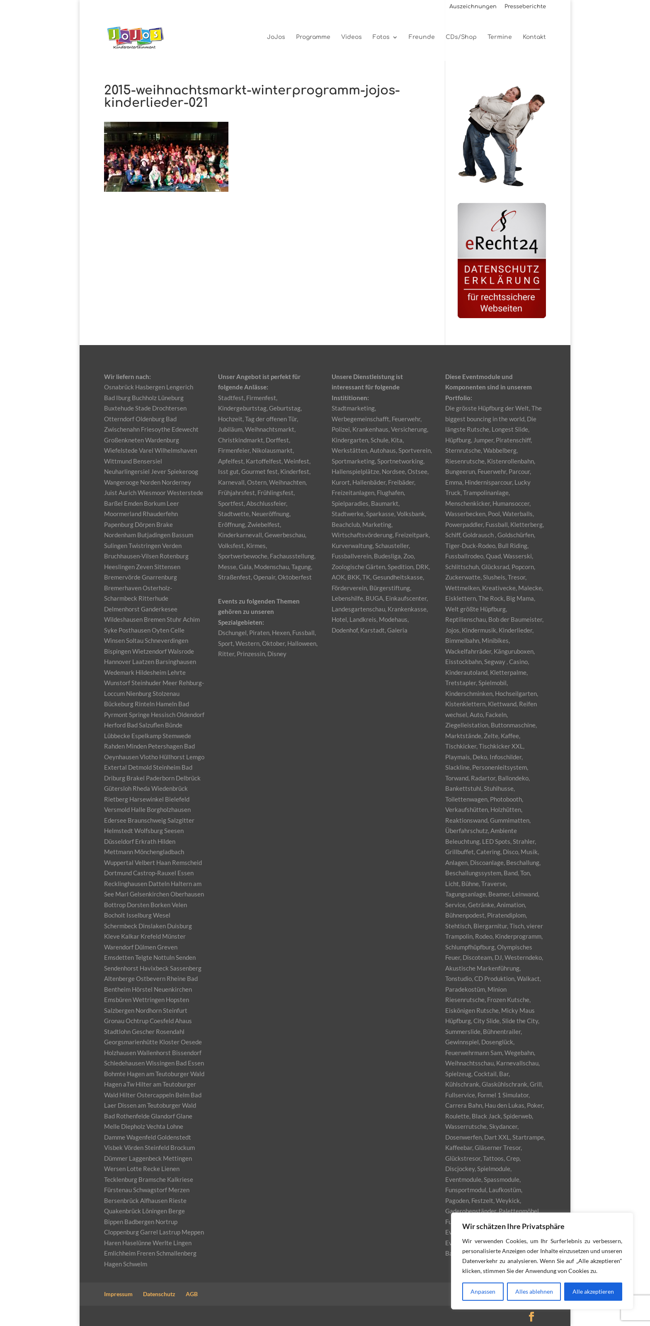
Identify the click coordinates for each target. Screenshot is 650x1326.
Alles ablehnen (534, 1291)
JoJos (276, 37)
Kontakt (534, 37)
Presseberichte (525, 7)
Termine (500, 37)
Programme (313, 37)
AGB (192, 1293)
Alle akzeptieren (593, 1291)
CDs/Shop (461, 37)
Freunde (422, 37)
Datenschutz (159, 1293)
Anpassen (483, 1291)
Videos (351, 37)
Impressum (118, 1293)
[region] (542, 1260)
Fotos (381, 37)
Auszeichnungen (473, 7)
